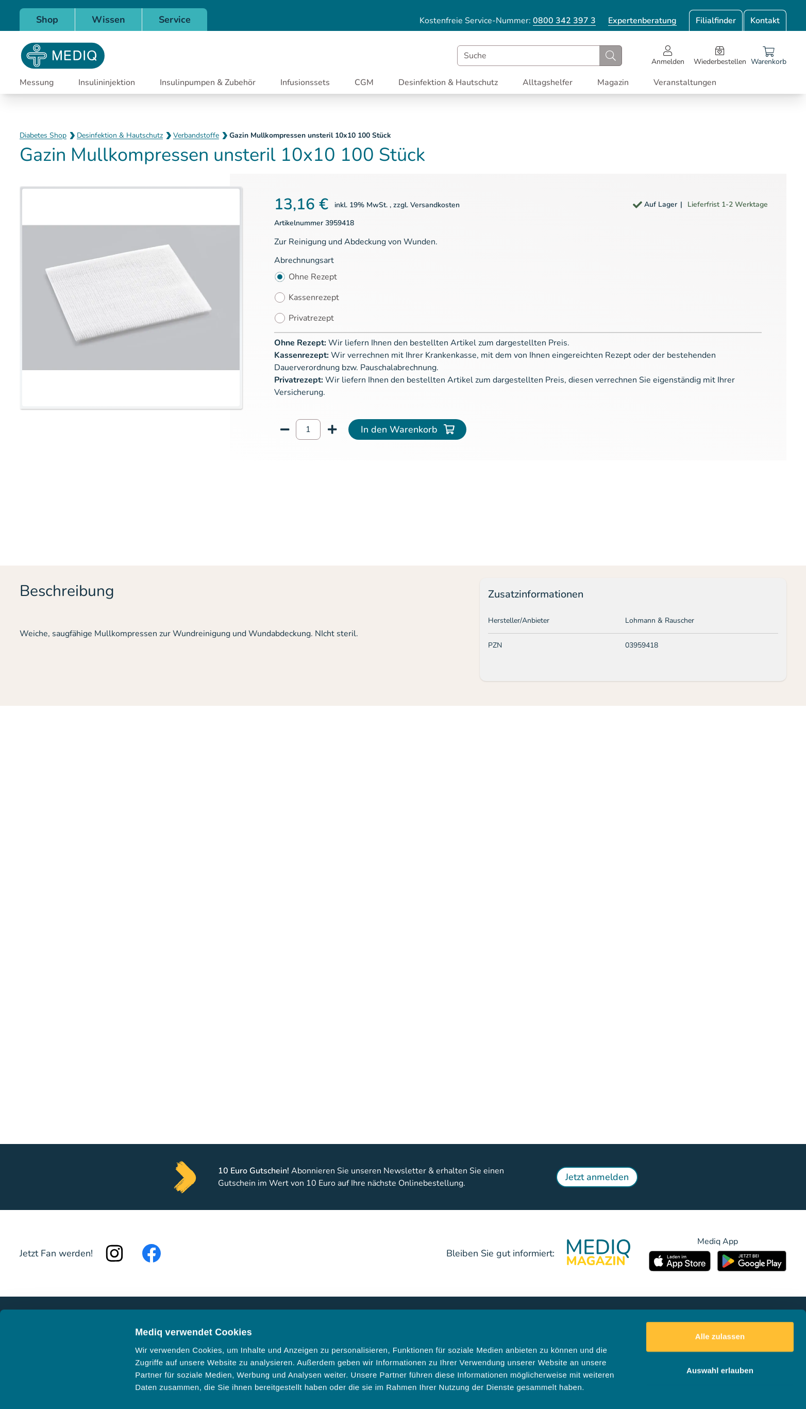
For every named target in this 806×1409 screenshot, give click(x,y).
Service (175, 19)
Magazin (613, 82)
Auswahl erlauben (719, 1338)
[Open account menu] (668, 55)
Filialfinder (716, 20)
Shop (47, 19)
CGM (364, 82)
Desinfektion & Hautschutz (448, 82)
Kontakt (765, 20)
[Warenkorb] (768, 55)
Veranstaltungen (684, 82)
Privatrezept (311, 318)
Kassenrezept (314, 297)
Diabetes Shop (43, 135)
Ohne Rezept (313, 277)
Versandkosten (435, 205)
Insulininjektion (106, 82)
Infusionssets (305, 82)
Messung (37, 82)
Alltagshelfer (548, 82)
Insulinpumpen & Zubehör (208, 82)
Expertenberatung (642, 20)
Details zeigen (548, 1388)
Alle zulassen (720, 1304)
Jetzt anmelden (597, 1177)
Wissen (108, 19)
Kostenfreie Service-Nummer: (507, 20)
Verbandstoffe (196, 135)
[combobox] (539, 55)
